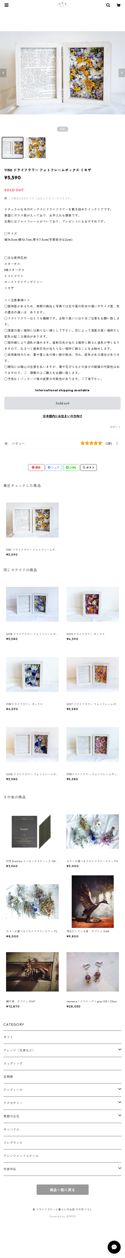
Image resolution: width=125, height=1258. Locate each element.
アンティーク (13, 1090)
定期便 (8, 1077)
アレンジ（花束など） (19, 1050)
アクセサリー (13, 1103)
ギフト (8, 1037)
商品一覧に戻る (62, 1190)
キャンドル (11, 1129)
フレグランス (13, 1143)
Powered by (62, 1216)
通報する (115, 426)
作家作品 (9, 1169)
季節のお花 (11, 1116)
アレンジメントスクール (21, 1156)
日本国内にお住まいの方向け (62, 416)
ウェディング (13, 1063)
